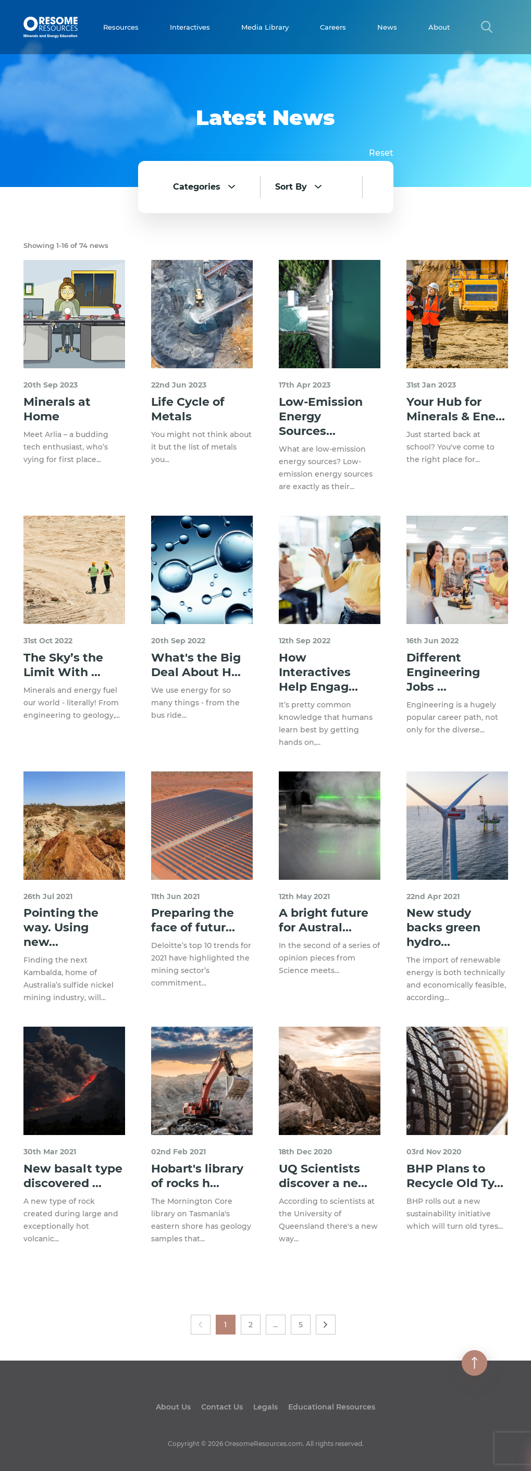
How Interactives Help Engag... (318, 672)
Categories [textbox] (196, 187)
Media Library (265, 27)
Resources (121, 27)
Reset (381, 153)
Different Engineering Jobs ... (443, 672)
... (275, 1324)
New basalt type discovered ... (72, 1176)
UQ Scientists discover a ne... (323, 1176)
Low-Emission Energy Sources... (321, 416)
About (439, 27)
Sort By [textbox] (291, 187)
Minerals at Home (57, 409)
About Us (173, 1407)
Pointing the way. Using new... (60, 927)
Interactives (190, 27)
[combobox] (215, 187)
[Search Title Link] (486, 27)
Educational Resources (331, 1407)
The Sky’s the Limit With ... (63, 665)
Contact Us (222, 1407)
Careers (333, 27)
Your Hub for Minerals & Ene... (455, 409)
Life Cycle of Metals (188, 409)
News (387, 27)
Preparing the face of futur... (193, 920)
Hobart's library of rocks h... (197, 1176)
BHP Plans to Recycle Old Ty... (454, 1176)
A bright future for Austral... (323, 920)
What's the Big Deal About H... (196, 665)
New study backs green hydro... (443, 927)
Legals (265, 1407)
